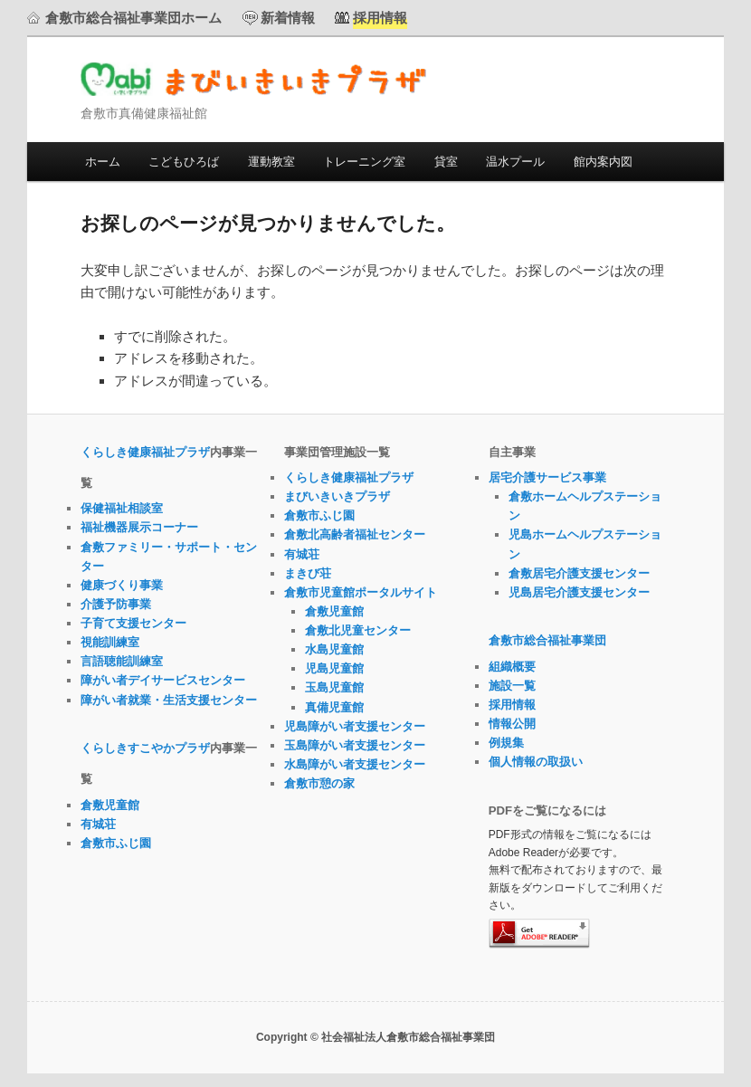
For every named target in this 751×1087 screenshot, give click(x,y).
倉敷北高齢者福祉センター (354, 534)
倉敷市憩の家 (319, 783)
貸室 (446, 161)
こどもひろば (183, 161)
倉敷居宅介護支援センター (579, 573)
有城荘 (98, 824)
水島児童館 (334, 649)
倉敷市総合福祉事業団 (547, 640)
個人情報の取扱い (536, 761)
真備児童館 (334, 707)
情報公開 (512, 723)
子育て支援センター (133, 623)
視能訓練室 (110, 642)
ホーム (102, 161)
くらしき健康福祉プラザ (145, 452)
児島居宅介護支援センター (579, 592)
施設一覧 (512, 685)
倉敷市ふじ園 (116, 843)
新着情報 (288, 17)
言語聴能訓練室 (122, 661)
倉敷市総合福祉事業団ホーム (133, 17)
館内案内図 (603, 161)
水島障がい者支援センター (354, 764)
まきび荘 (307, 573)
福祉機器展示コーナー (139, 527)
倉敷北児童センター (358, 630)
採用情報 (512, 704)
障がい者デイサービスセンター (163, 680)
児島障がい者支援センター (354, 726)
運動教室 (271, 161)
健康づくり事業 (122, 585)
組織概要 (512, 666)
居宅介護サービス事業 (547, 477)
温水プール (515, 161)
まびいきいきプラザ (254, 79)
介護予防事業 (116, 604)
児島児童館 (334, 668)
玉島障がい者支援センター (354, 745)
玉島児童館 (334, 687)
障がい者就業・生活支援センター (169, 700)
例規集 (506, 742)
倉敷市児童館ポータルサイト (360, 592)
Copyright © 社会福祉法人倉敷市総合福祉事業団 (375, 1037)
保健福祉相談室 (122, 508)
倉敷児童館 (110, 805)
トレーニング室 (364, 161)
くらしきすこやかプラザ (145, 748)
